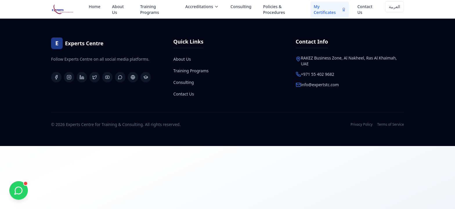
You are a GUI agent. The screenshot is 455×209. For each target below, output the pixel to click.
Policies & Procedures (274, 9)
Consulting (240, 6)
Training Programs (149, 9)
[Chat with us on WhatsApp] (18, 190)
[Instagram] (69, 77)
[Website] (133, 77)
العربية (394, 6)
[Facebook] (56, 77)
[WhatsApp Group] (120, 77)
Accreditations (202, 6)
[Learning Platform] (145, 77)
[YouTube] (107, 77)
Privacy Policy (362, 124)
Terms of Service (390, 124)
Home (94, 6)
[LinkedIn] (82, 77)
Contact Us (364, 9)
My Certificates (330, 9)
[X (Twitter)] (94, 77)
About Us (118, 9)
